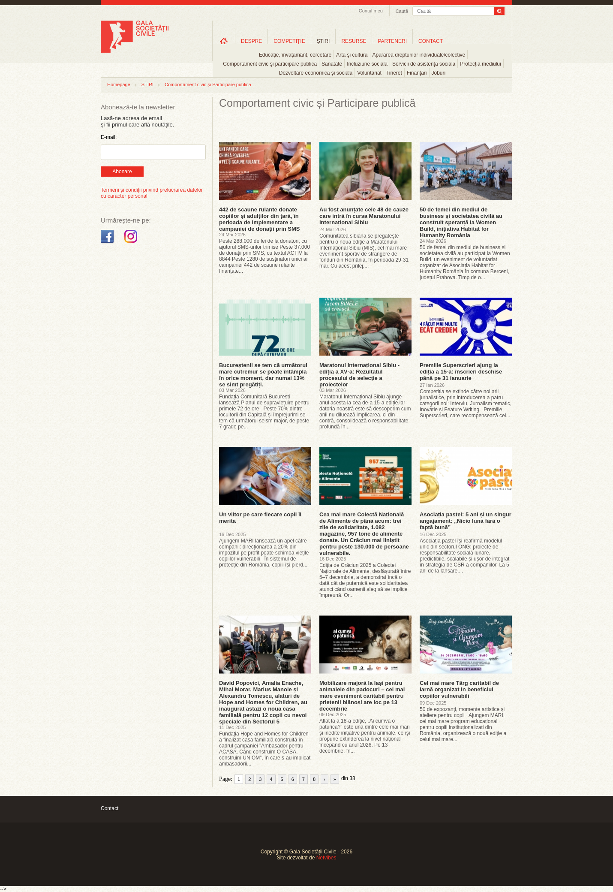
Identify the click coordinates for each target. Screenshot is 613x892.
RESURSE (353, 41)
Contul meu (371, 10)
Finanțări (417, 73)
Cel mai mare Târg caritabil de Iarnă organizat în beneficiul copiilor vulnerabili (459, 689)
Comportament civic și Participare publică (208, 84)
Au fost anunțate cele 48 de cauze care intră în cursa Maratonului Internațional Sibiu (364, 216)
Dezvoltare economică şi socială (315, 73)
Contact (109, 808)
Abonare (122, 172)
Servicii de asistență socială (423, 64)
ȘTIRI (147, 84)
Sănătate (332, 64)
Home (224, 41)
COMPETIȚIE (289, 41)
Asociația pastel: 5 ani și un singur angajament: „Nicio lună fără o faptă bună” (465, 520)
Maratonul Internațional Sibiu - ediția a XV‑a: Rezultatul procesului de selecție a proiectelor (359, 375)
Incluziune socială (367, 64)
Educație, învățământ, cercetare (295, 55)
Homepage (118, 84)
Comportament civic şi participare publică (270, 64)
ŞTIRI (323, 41)
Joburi (439, 73)
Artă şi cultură (351, 55)
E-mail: (109, 137)
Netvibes (326, 858)
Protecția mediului (480, 64)
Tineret (394, 73)
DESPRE (251, 41)
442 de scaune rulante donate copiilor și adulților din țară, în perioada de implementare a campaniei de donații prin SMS (259, 219)
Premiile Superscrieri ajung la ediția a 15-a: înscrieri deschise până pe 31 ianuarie (461, 371)
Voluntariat (369, 73)
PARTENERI (392, 41)
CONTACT (430, 41)
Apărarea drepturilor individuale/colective (419, 55)
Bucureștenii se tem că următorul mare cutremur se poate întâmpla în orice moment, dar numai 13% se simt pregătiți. (263, 375)
